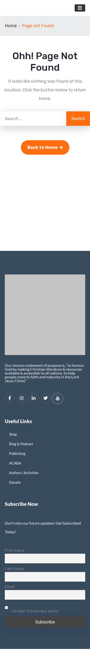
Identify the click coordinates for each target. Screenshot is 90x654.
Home (11, 25)
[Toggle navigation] (80, 8)
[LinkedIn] (33, 398)
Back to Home (45, 147)
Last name (14, 568)
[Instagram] (21, 398)
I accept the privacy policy (32, 608)
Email (10, 586)
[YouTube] (57, 398)
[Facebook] (9, 398)
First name (14, 550)
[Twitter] (45, 398)
